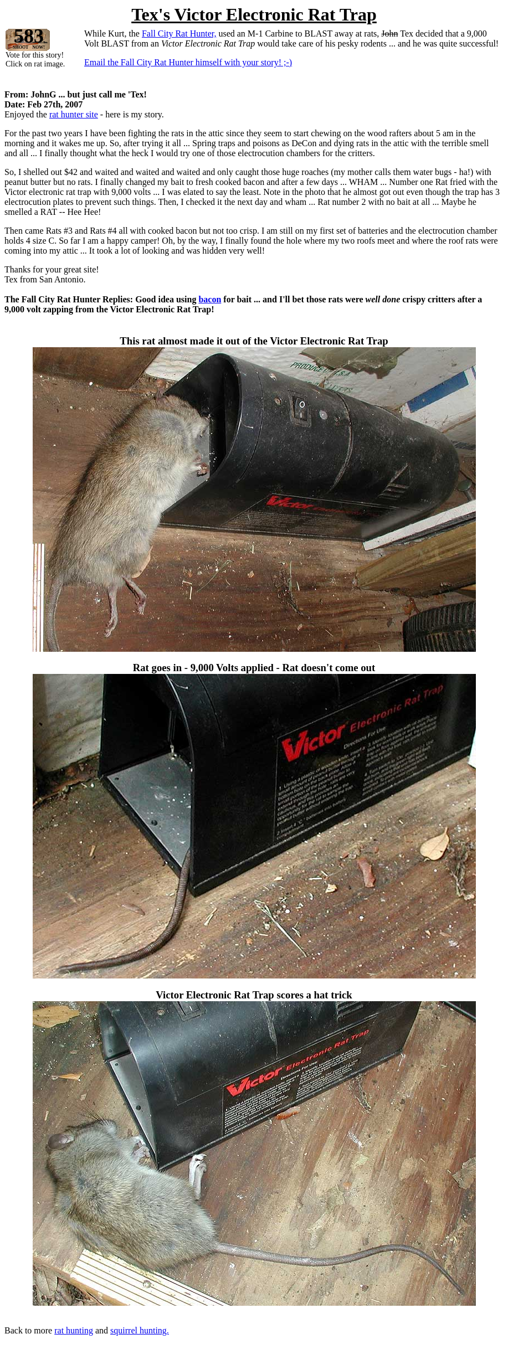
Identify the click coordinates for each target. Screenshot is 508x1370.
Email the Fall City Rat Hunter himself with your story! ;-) (188, 62)
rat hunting (73, 1330)
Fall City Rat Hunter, (179, 33)
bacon (209, 299)
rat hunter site (73, 114)
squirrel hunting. (139, 1330)
